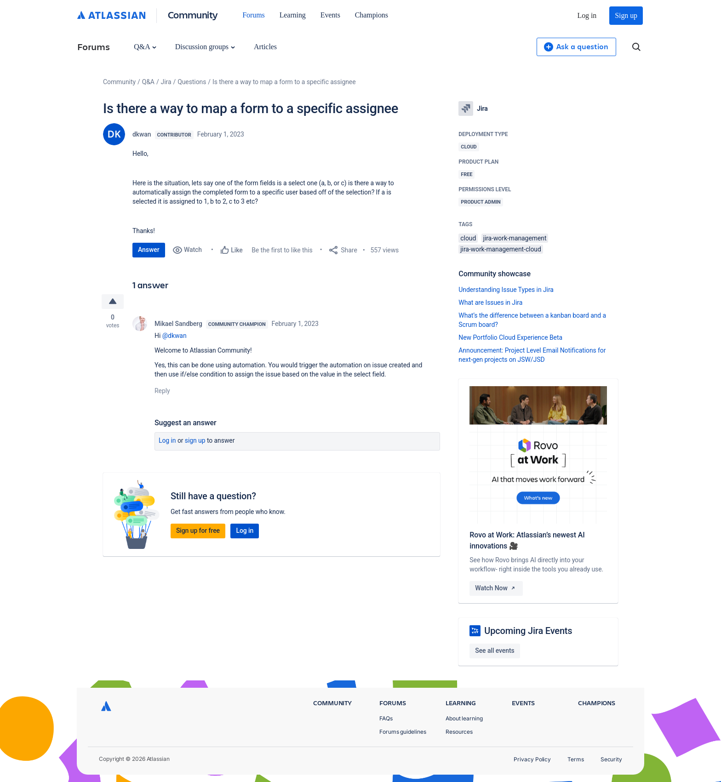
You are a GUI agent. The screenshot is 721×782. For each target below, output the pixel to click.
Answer (149, 249)
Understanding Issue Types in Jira (506, 289)
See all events (494, 650)
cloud (468, 238)
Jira (166, 82)
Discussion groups (205, 47)
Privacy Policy (532, 759)
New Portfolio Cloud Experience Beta (510, 337)
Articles (265, 47)
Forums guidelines (402, 731)
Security (611, 759)
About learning (464, 718)
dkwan (141, 134)
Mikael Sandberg (178, 323)
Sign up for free (198, 530)
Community (193, 14)
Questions (191, 82)
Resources (459, 731)
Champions (371, 15)
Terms (575, 759)
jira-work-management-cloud (500, 249)
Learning (293, 15)
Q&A (145, 47)
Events (330, 15)
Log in (587, 15)
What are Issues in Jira (490, 302)
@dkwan (174, 335)
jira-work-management (515, 238)
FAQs (386, 718)
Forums (253, 15)
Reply (162, 390)
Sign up (626, 15)
